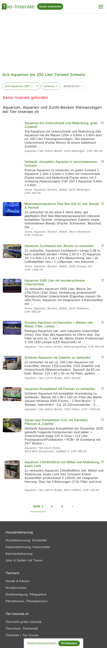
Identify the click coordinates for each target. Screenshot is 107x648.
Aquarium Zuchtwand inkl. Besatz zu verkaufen (59, 246)
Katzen (24, 581)
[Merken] (102, 123)
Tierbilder (12, 635)
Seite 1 (38, 506)
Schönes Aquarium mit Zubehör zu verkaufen (58, 357)
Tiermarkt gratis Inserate (24, 622)
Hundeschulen (16, 588)
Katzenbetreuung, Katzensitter (28, 547)
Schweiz (49, 86)
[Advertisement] (53, 41)
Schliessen (69, 643)
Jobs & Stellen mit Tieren (24, 560)
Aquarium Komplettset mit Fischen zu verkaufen (60, 389)
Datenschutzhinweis (41, 643)
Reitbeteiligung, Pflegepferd (26, 594)
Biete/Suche (72, 86)
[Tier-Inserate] (19, 6)
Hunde (10, 581)
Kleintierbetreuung (19, 554)
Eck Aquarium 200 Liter (20, 86)
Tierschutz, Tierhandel (22, 628)
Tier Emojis (30, 635)
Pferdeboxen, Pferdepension (27, 601)
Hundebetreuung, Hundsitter (26, 540)
